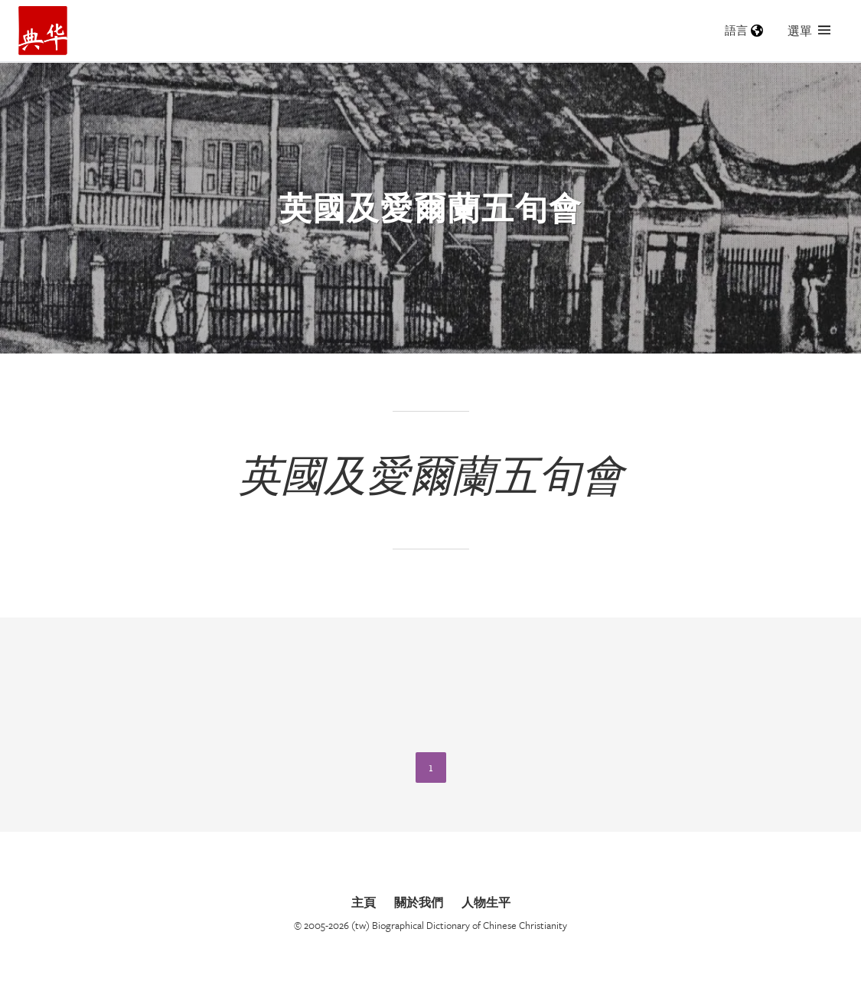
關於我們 (418, 902)
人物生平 (485, 902)
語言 (744, 30)
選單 (809, 30)
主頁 (363, 902)
